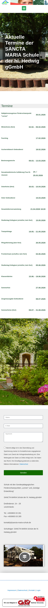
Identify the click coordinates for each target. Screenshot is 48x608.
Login (38, 590)
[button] (24, 8)
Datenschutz (24, 464)
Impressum (12, 590)
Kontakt (32, 590)
